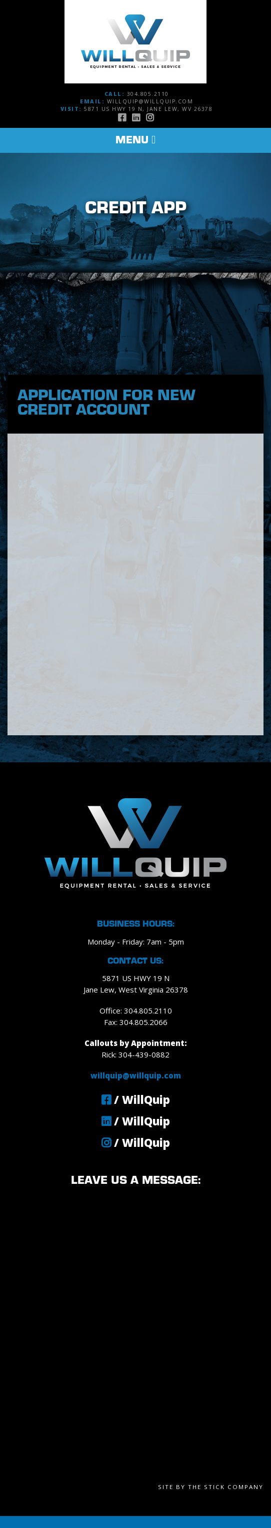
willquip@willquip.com (150, 101)
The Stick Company (226, 1487)
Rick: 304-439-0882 (136, 1054)
